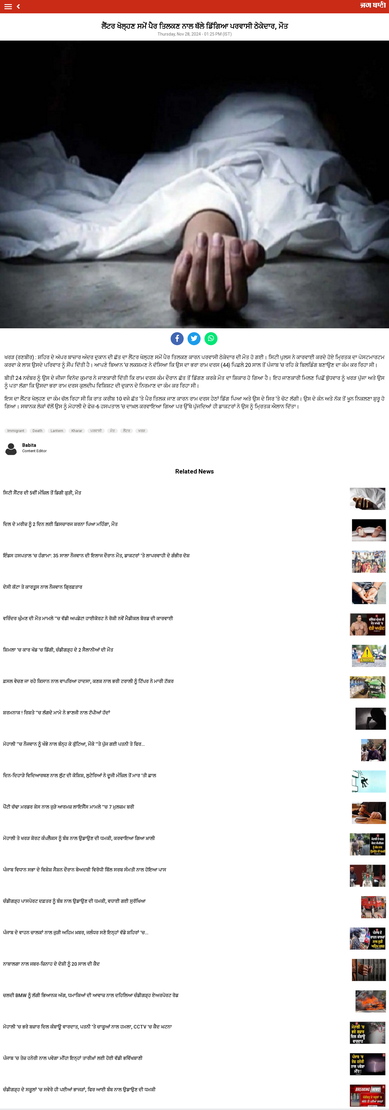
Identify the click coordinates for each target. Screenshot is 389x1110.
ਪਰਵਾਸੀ (96, 431)
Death (37, 431)
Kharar (77, 431)
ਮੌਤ (112, 431)
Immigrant (15, 431)
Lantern (57, 431)
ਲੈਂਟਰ (126, 431)
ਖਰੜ (141, 431)
